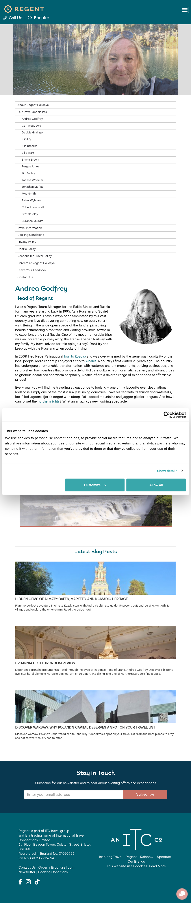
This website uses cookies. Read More (136, 866)
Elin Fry (26, 139)
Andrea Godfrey (32, 119)
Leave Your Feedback (31, 270)
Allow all (156, 485)
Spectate (164, 857)
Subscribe (145, 794)
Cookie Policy (26, 249)
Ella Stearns (29, 146)
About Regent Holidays (33, 105)
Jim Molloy (28, 173)
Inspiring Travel (110, 857)
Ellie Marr (28, 153)
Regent (131, 857)
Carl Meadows (31, 125)
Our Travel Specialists (32, 112)
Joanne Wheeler (32, 180)
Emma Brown (30, 159)
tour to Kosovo (75, 356)
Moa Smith (29, 193)
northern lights (49, 401)
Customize (95, 485)
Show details (167, 471)
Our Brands (136, 862)
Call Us (13, 18)
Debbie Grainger (33, 132)
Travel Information (29, 228)
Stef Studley (30, 214)
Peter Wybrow (31, 200)
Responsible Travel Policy (34, 256)
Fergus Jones (30, 166)
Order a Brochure (51, 868)
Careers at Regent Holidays (36, 263)
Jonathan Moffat (32, 187)
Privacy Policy (26, 242)
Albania (90, 361)
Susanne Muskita (32, 221)
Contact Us (25, 277)
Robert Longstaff (33, 207)
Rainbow (146, 857)
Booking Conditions (30, 235)
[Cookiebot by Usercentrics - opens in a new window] (166, 415)
